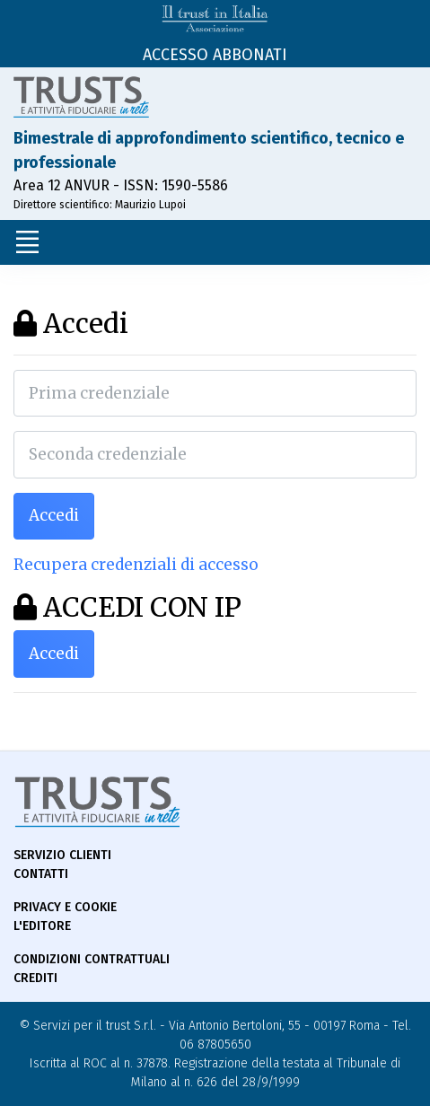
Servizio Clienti (62, 855)
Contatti (40, 874)
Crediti (35, 978)
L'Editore (42, 926)
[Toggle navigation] (27, 242)
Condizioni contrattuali (91, 959)
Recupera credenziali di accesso (136, 565)
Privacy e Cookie (65, 907)
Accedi (54, 515)
